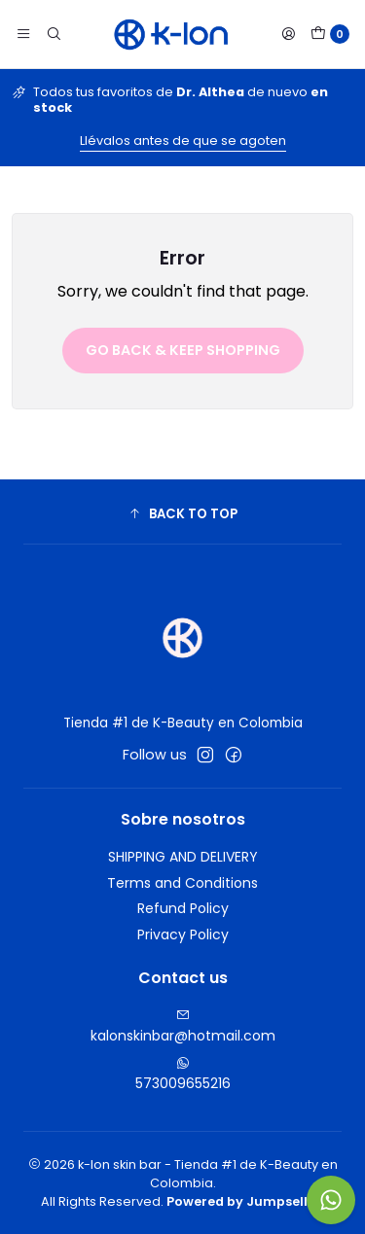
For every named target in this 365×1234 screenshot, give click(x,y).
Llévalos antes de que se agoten (183, 140)
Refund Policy (183, 908)
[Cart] (330, 34)
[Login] (288, 34)
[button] (182, 514)
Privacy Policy (183, 934)
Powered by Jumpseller (243, 1201)
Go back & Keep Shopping (183, 350)
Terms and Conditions (182, 883)
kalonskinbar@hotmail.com (183, 1026)
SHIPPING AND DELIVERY (183, 856)
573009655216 (183, 1074)
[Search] (52, 34)
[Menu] (23, 34)
